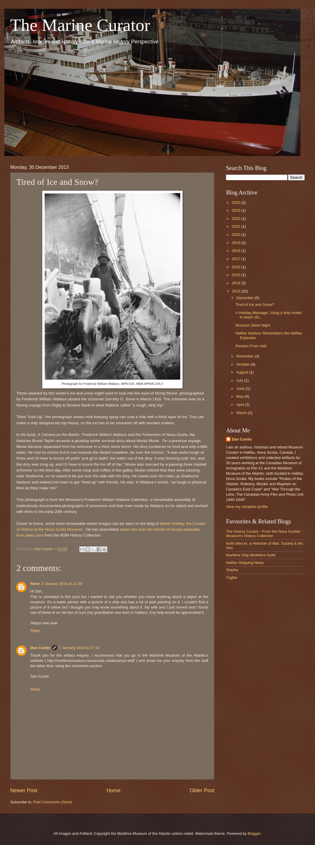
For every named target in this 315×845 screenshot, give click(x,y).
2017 (236, 259)
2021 (236, 226)
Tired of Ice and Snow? (254, 304)
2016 (236, 267)
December (245, 298)
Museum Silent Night (252, 325)
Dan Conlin (40, 648)
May (240, 396)
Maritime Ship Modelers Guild (250, 555)
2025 (236, 202)
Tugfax (231, 577)
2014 (236, 283)
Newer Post (23, 790)
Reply (35, 630)
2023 (236, 210)
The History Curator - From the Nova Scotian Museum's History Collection (263, 533)
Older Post (202, 790)
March (242, 413)
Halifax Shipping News (245, 562)
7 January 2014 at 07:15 (79, 648)
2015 (236, 275)
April (240, 404)
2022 (236, 218)
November (245, 356)
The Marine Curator (80, 25)
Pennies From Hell (250, 346)
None (35, 583)
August (242, 372)
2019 (236, 243)
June (241, 388)
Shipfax (232, 570)
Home (113, 790)
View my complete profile (247, 506)
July (240, 380)
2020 (236, 234)
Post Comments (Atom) (52, 802)
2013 (236, 291)
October (243, 364)
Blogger (254, 833)
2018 (236, 250)
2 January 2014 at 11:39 (61, 583)
